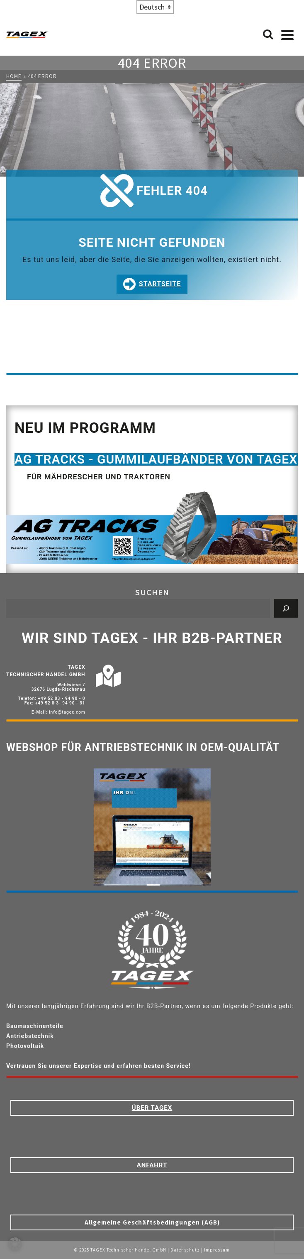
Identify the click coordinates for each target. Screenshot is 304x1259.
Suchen (152, 592)
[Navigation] (287, 35)
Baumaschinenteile (34, 1026)
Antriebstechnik (30, 1036)
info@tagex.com (67, 712)
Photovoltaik (25, 1046)
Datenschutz (185, 1250)
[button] (15, 1244)
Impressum (217, 1250)
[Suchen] (286, 608)
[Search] (268, 35)
